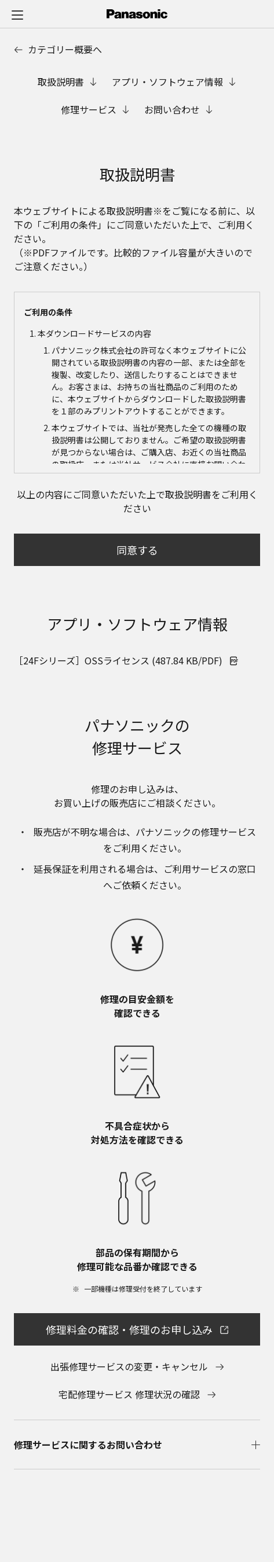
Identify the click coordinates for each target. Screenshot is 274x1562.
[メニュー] (17, 14)
